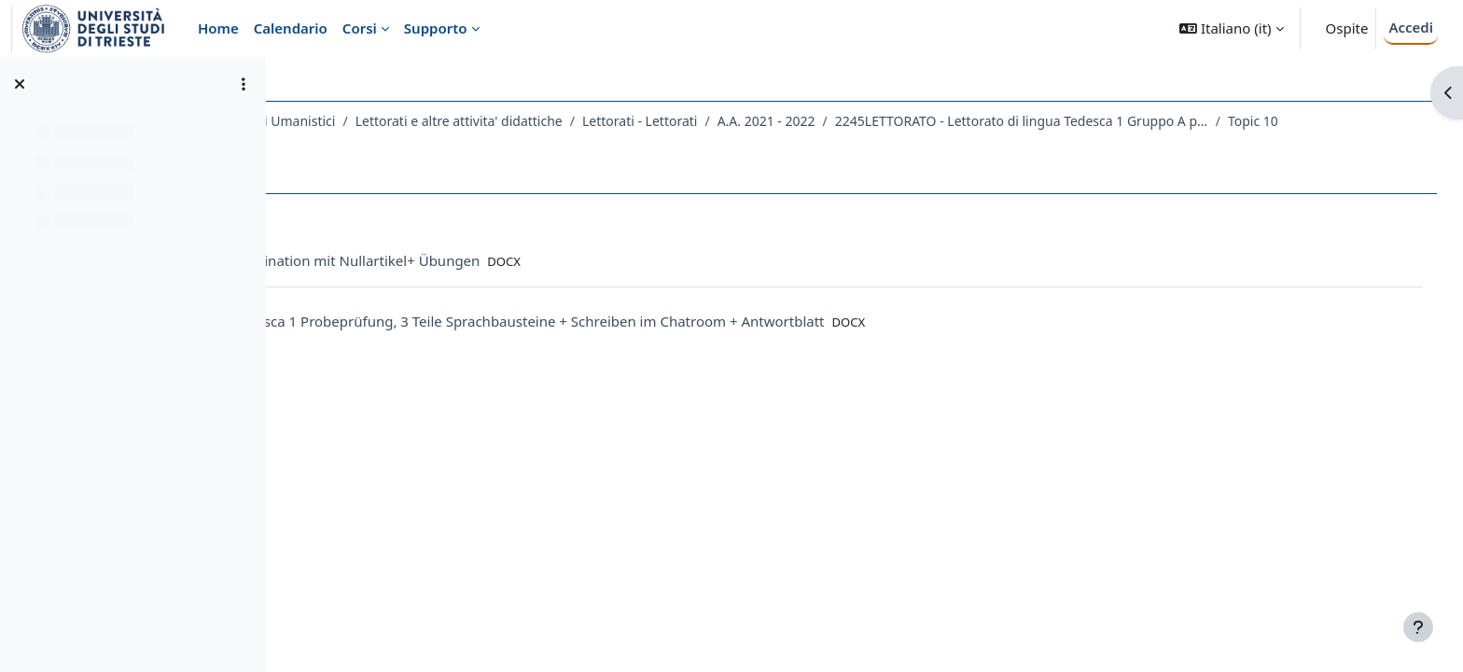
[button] (1231, 28)
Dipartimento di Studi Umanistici (402, 121)
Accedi (1410, 27)
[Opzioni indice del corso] (243, 84)
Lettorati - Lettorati (805, 121)
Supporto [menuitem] (435, 28)
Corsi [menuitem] (359, 28)
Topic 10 (347, 145)
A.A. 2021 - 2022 (933, 121)
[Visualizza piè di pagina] (1418, 627)
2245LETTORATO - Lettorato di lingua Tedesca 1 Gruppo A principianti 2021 (1187, 121)
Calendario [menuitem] (290, 28)
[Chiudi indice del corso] (20, 84)
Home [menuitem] (218, 28)
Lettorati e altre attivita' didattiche (625, 121)
